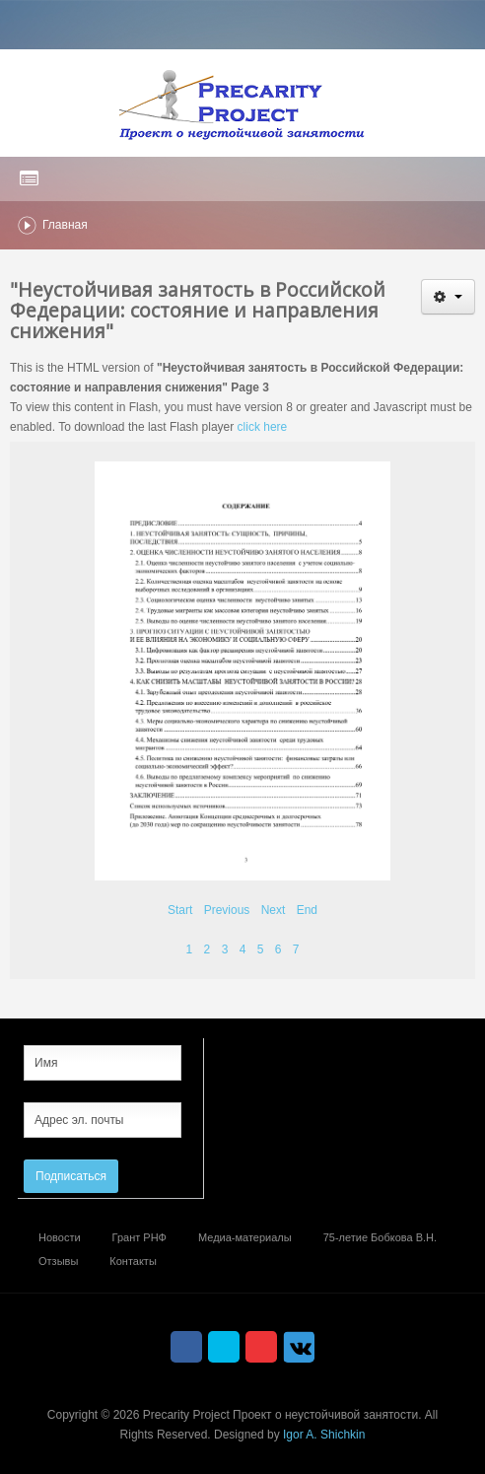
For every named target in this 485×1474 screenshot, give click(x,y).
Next (273, 910)
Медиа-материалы (245, 1237)
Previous (227, 910)
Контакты (133, 1261)
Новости (59, 1237)
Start (180, 910)
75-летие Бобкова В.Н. (380, 1237)
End (307, 910)
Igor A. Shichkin (324, 1434)
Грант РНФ (139, 1237)
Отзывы (58, 1261)
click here (263, 427)
